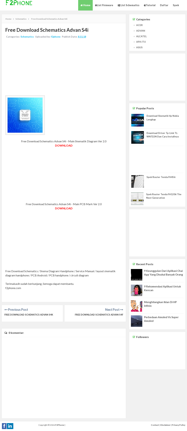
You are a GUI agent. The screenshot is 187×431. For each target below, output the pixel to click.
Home (85, 5)
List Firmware (104, 5)
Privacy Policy (178, 425)
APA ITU (141, 41)
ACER (139, 25)
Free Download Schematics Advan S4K (28, 314)
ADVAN (140, 30)
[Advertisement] (63, 67)
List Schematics (128, 5)
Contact (155, 425)
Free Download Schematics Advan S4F (99, 314)
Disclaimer (165, 425)
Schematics (27, 36)
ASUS (139, 47)
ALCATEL (141, 36)
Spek (176, 5)
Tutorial (149, 5)
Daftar (164, 5)
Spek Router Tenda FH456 (161, 177)
